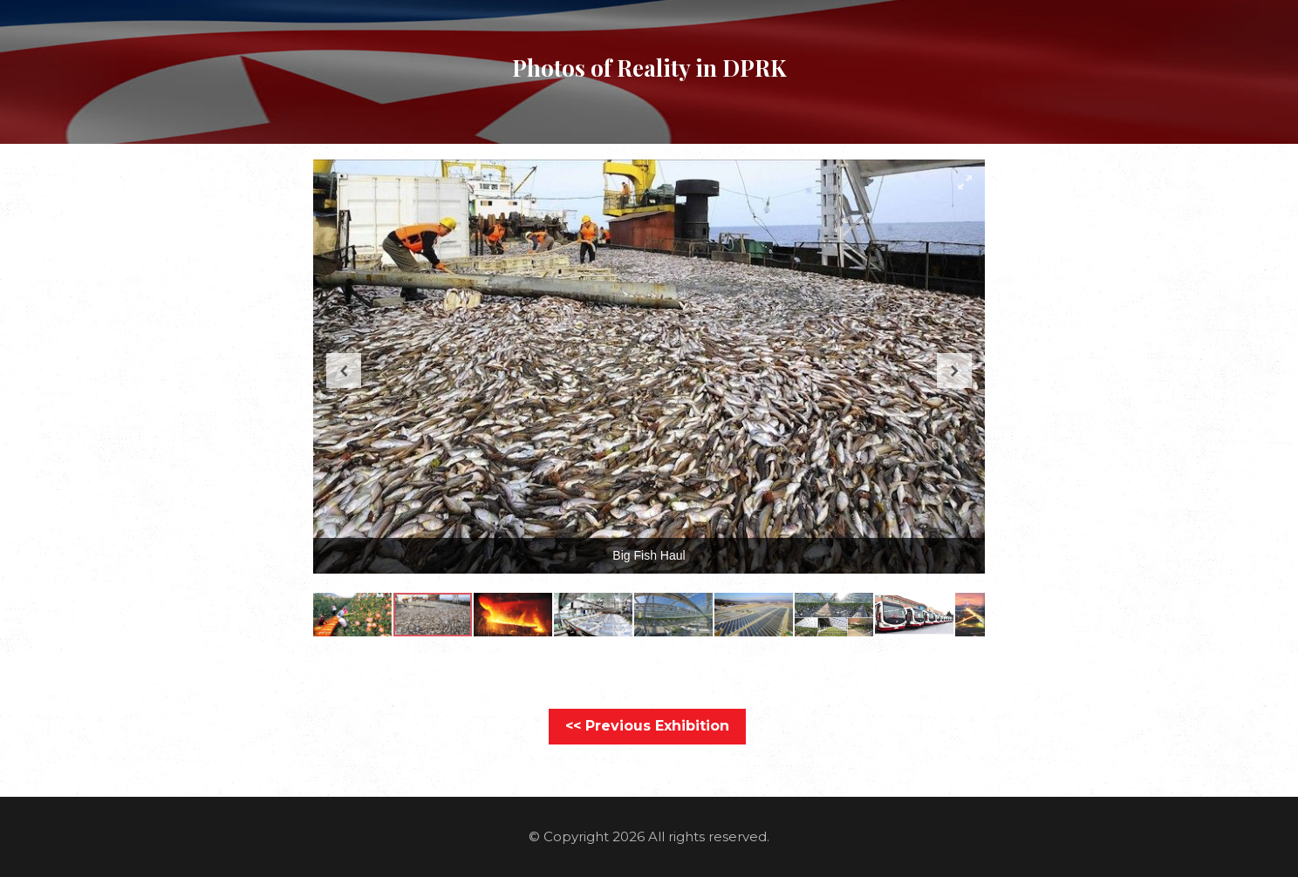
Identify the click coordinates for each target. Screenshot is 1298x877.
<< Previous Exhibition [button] (647, 725)
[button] (965, 182)
